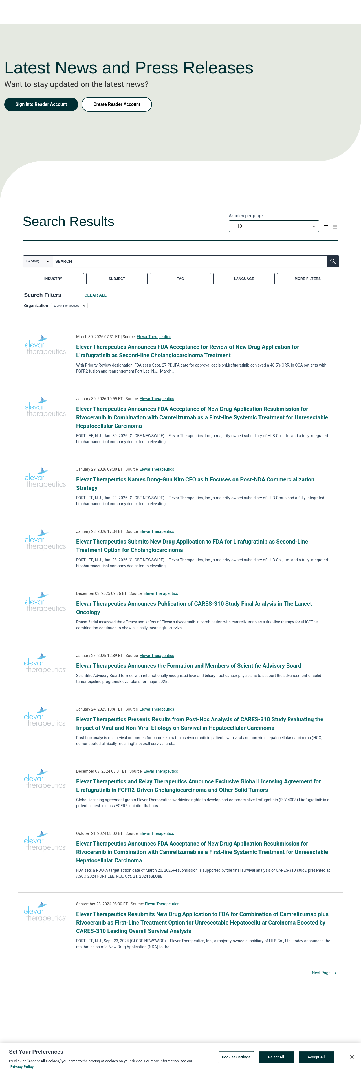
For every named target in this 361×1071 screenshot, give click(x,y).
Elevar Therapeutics (154, 336)
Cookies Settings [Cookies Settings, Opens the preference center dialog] (236, 1059)
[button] (69, 305)
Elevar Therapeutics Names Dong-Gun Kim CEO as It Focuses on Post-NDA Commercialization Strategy (195, 483)
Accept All (316, 1059)
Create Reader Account (116, 104)
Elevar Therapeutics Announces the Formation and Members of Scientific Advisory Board (188, 665)
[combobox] (274, 226)
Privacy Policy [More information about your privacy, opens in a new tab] (22, 1068)
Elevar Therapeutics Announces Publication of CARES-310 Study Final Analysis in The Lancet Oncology (194, 608)
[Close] (352, 1059)
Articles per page (246, 215)
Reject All (276, 1059)
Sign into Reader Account (41, 104)
